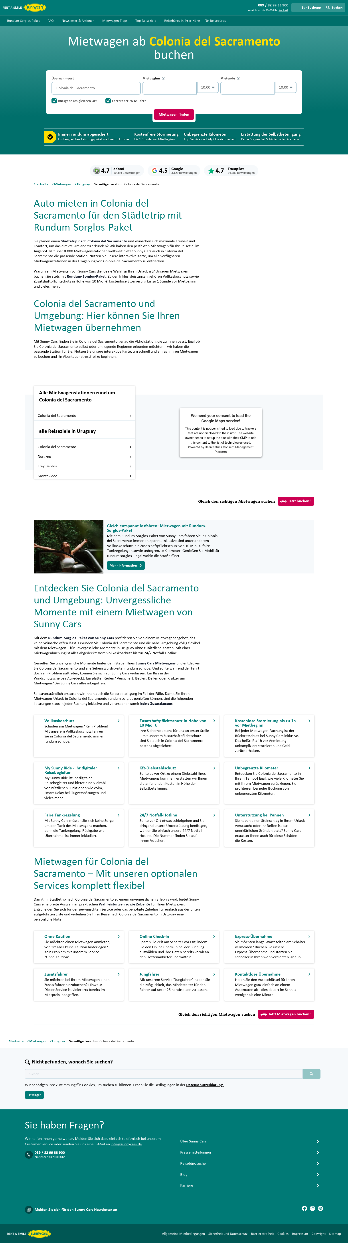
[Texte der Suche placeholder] (164, 1074)
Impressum (300, 1233)
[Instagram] (312, 1208)
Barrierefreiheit (262, 1233)
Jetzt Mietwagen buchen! (286, 1014)
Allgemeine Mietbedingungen (183, 1233)
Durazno (85, 457)
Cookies (283, 1233)
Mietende (230, 78)
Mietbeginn (153, 78)
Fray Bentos (85, 466)
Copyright (319, 1233)
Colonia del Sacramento (85, 416)
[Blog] (320, 1208)
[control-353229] (169, 88)
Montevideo (85, 476)
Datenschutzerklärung (205, 1085)
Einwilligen (34, 1095)
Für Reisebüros (215, 20)
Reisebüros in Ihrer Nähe (182, 20)
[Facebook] (304, 1208)
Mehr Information (126, 565)
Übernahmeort (62, 78)
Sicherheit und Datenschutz (227, 1233)
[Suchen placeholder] (311, 1074)
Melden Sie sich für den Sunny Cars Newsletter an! (77, 1210)
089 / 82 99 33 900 (50, 1153)
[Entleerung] (136, 88)
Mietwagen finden (174, 115)
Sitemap (335, 1233)
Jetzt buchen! (295, 501)
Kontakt (283, 10)
